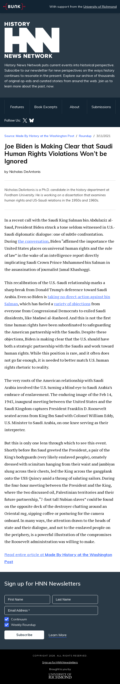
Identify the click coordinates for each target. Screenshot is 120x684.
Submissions (101, 107)
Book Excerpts (45, 107)
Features (17, 107)
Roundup (85, 136)
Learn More (58, 635)
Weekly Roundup (23, 625)
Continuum (19, 619)
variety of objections (72, 303)
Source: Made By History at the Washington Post (39, 136)
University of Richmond (100, 7)
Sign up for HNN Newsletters (60, 662)
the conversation (33, 241)
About (74, 107)
